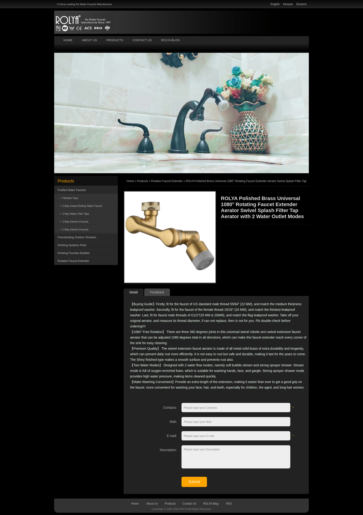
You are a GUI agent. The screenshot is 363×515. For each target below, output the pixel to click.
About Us (89, 40)
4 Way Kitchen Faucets (75, 221)
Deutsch (301, 4)
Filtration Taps (70, 198)
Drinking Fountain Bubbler (74, 253)
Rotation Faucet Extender (73, 261)
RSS (229, 503)
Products (114, 40)
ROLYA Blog (170, 40)
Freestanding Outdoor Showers (77, 237)
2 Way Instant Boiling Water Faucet (82, 205)
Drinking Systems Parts (72, 245)
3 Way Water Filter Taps (75, 213)
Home (67, 40)
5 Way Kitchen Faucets (75, 229)
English (275, 4)
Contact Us (142, 40)
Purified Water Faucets (72, 190)
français (288, 4)
